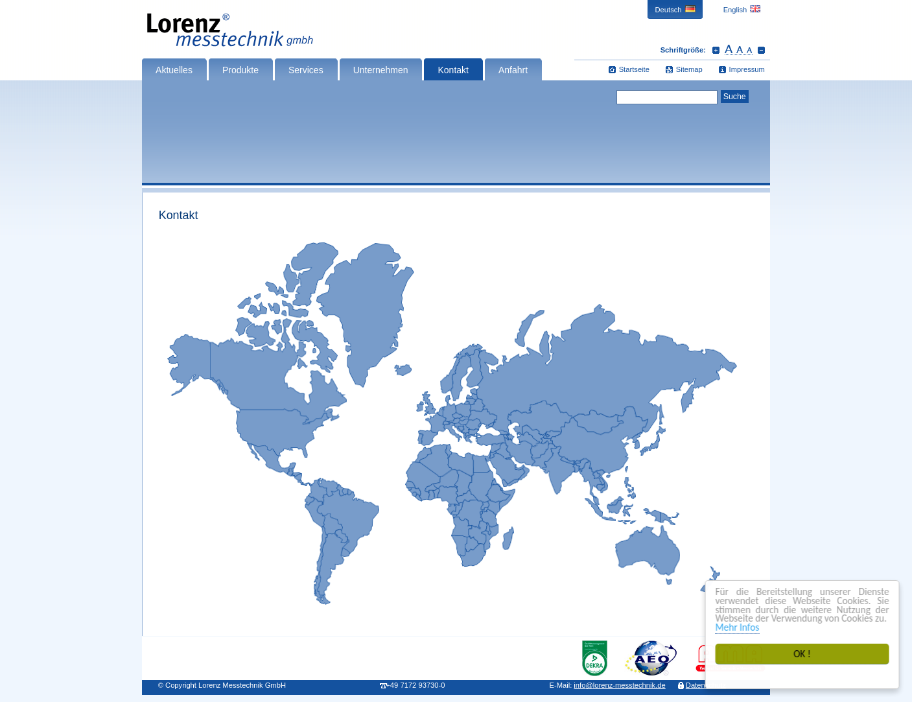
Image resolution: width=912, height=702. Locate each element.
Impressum (747, 69)
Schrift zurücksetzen (739, 50)
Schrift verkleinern (761, 50)
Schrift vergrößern (715, 50)
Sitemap (689, 69)
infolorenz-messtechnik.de (619, 685)
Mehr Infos (738, 627)
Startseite (634, 69)
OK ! (803, 654)
